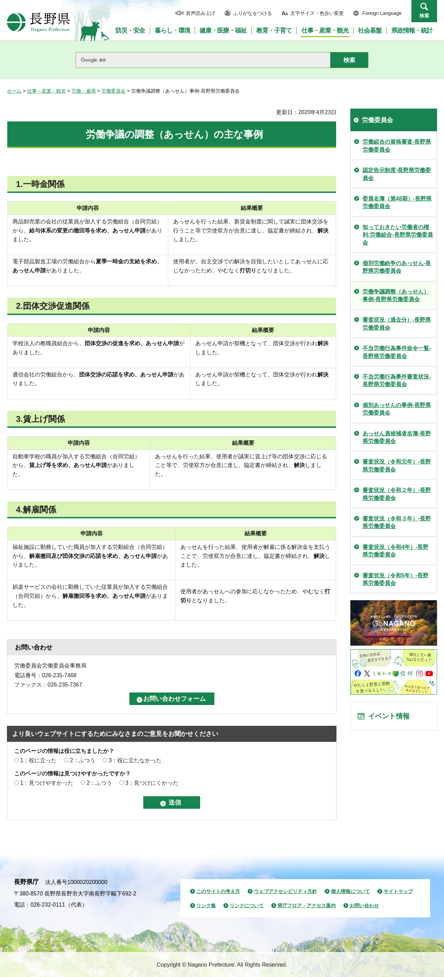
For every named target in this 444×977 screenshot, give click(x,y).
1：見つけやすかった (46, 783)
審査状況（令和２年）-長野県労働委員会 (396, 494)
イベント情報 (389, 716)
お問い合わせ (364, 905)
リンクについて (247, 905)
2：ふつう (82, 760)
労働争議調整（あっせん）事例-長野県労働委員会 (395, 295)
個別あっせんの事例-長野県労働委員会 (396, 409)
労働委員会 (113, 91)
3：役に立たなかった (135, 760)
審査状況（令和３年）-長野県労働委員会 (396, 522)
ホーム (14, 91)
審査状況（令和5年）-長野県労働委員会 (395, 579)
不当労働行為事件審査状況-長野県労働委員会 (396, 380)
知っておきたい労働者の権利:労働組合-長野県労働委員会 (397, 235)
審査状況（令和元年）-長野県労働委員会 (396, 465)
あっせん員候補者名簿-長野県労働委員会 (396, 437)
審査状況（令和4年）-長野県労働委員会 (395, 551)
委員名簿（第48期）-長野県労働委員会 (397, 202)
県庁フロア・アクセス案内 (307, 905)
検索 (424, 15)
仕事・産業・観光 (46, 91)
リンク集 (206, 905)
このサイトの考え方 (218, 891)
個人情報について (350, 891)
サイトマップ (398, 891)
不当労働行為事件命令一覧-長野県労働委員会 (396, 352)
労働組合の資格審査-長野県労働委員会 (396, 145)
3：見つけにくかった (151, 783)
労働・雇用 (83, 91)
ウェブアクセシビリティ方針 (285, 891)
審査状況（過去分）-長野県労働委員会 (396, 323)
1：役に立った (38, 760)
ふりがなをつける (252, 13)
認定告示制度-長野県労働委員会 (396, 174)
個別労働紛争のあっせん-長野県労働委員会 (396, 267)
